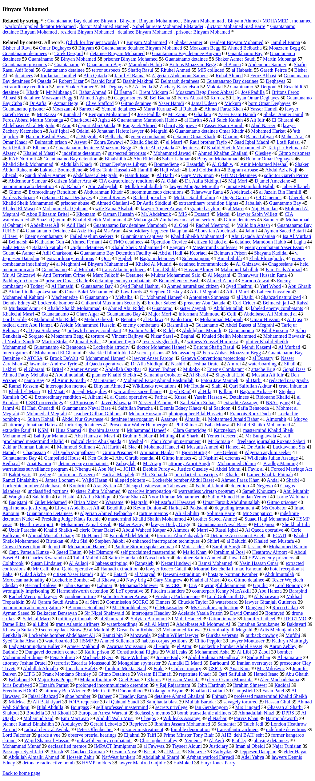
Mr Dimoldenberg (130, 607)
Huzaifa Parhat (54, 685)
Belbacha (114, 136)
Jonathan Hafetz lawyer (120, 131)
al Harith (192, 120)
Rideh (169, 330)
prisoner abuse (75, 203)
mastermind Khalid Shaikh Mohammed (147, 518)
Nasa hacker (157, 557)
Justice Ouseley (192, 469)
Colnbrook (12, 563)
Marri (202, 530)
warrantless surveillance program (35, 469)
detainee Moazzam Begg (48, 97)
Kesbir (150, 751)
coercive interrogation (149, 491)
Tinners (162, 602)
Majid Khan (195, 552)
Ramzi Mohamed (215, 563)
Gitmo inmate (222, 618)
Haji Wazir (170, 169)
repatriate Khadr (195, 674)
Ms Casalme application (214, 607)
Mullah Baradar (200, 701)
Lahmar (105, 585)
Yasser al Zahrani (155, 402)
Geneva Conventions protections (213, 358)
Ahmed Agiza (93, 97)
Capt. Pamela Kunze (29, 552)
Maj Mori (237, 180)
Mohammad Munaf (21, 746)
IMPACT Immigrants (115, 746)
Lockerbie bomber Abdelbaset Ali (61, 635)
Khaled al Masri (18, 313)
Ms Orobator (274, 507)
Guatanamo (206, 325)
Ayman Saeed (16, 613)
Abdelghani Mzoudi (201, 330)
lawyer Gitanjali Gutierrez (271, 602)
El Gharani (282, 120)
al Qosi (181, 225)
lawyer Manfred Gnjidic (142, 762)
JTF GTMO (294, 618)
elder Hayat (295, 751)
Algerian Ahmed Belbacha (106, 513)
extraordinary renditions (70, 258)
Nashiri (178, 363)
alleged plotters (130, 480)
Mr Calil (41, 568)
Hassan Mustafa (184, 679)
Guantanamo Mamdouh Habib (147, 120)
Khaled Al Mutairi (153, 264)
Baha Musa (13, 247)
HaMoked (183, 762)
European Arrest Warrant (102, 712)
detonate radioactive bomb (48, 762)
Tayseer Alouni (187, 746)
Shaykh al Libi (229, 374)
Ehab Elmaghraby (267, 258)
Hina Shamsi (68, 430)
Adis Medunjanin (277, 629)
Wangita (17, 496)
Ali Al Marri (156, 624)
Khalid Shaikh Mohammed (263, 424)
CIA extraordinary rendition (126, 180)
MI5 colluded (211, 70)
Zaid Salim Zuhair (198, 402)
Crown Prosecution (21, 546)
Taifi (151, 735)
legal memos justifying (25, 507)
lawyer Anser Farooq (152, 358)
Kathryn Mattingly (290, 640)
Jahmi (251, 230)
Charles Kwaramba (47, 557)
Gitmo (15, 192)
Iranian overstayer (254, 663)
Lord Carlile (14, 319)
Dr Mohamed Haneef (161, 297)
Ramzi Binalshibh (20, 480)
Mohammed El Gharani (58, 352)
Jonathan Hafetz (82, 668)
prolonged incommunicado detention (112, 685)
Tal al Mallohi (87, 557)
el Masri (174, 142)
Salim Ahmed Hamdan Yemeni (238, 496)
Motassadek (193, 546)
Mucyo (301, 419)
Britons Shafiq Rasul (213, 347)
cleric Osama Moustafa (230, 679)
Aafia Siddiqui (97, 496)
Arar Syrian (104, 485)
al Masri (172, 751)
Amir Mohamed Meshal (264, 164)
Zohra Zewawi (108, 142)
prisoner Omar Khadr (67, 280)
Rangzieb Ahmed (140, 125)
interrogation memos (66, 385)
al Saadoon (220, 408)
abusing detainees (271, 740)
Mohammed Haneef (105, 358)
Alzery (9, 153)
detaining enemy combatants (123, 280)
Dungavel (255, 607)
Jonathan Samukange (259, 624)
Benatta (128, 319)
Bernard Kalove (41, 585)
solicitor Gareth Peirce (286, 175)
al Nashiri (208, 458)
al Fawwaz (154, 746)
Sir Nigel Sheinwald (104, 613)
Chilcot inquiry (186, 668)
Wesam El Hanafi (154, 674)
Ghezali (10, 175)
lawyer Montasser (246, 640)
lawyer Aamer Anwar (162, 208)
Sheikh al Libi (296, 524)
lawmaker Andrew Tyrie (53, 363)
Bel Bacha (160, 97)
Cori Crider (244, 302)
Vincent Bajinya (127, 336)
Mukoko (191, 369)
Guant (8, 253)
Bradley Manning (280, 463)
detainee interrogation (132, 419)
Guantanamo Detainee (48, 230)
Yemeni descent (222, 435)
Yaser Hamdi (171, 103)
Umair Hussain (265, 319)
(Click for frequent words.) (92, 42)
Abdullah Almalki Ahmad (33, 757)
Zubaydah (126, 463)
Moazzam (62, 108)
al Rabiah (187, 108)
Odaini (83, 131)
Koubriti (77, 485)
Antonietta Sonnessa (209, 297)
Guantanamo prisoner (23, 108)
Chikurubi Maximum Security (111, 302)
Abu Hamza (270, 591)
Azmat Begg (66, 103)
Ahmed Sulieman (117, 640)
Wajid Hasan (94, 480)
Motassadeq (183, 352)
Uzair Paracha (22, 530)
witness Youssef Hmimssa (212, 341)
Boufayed (274, 613)
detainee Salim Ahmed (199, 557)
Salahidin (41, 496)
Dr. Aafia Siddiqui (203, 180)
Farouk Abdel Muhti (130, 535)
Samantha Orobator (163, 374)
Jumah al (72, 114)
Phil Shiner (186, 424)
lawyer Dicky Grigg (170, 524)
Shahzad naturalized (281, 297)
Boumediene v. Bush (179, 280)
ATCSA (34, 358)
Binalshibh (115, 158)
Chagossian (34, 452)
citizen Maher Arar (72, 180)
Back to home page (21, 773)
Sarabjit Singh (226, 546)
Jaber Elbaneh (295, 186)
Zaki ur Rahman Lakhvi (26, 446)
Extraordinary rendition (57, 397)
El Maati (56, 391)
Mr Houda (194, 385)
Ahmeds (181, 530)
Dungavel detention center (51, 651)
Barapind (298, 591)
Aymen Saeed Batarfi (285, 230)
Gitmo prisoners (294, 153)
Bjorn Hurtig (194, 452)
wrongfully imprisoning (25, 591)
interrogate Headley (151, 613)
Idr (103, 574)
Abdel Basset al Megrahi (249, 325)
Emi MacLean (75, 718)
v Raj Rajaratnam (173, 685)
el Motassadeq (169, 607)
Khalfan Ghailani (208, 690)
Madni (223, 214)
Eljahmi (132, 735)
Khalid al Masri (205, 579)
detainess (190, 147)
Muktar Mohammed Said (176, 275)
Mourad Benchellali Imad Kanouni (228, 568)
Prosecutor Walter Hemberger (138, 424)
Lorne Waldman (292, 496)
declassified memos (67, 746)
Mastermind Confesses (214, 247)
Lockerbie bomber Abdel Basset (230, 646)
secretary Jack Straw (61, 629)
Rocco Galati (285, 607)
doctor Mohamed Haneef (104, 26)
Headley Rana (133, 696)
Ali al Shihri (187, 513)
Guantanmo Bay (285, 203)
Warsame (114, 502)
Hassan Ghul (277, 701)
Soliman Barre (221, 513)
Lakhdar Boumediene (61, 169)
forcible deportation (190, 729)
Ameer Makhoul (83, 646)
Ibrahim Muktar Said (125, 668)
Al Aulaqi (78, 563)
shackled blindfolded (109, 352)
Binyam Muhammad (203, 20)
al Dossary (263, 358)
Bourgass (80, 707)
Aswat (80, 142)
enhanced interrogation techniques (166, 541)
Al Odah (169, 180)
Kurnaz (217, 97)
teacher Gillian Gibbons (98, 413)
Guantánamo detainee (186, 59)
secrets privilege (171, 707)
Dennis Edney (16, 302)
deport (54, 546)
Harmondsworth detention (82, 591)
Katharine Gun (49, 241)
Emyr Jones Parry (217, 762)
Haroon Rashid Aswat (47, 136)
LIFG (29, 674)
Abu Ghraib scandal (135, 458)
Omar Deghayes (55, 47)
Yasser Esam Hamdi (224, 125)
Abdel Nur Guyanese (82, 419)
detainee (10, 92)
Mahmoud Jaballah (239, 269)
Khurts (154, 679)
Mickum (232, 103)
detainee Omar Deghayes (67, 197)
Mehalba (124, 297)
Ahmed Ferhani (86, 241)
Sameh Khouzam (259, 491)
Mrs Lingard (247, 707)
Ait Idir (257, 120)
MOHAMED (275, 20)
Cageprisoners (128, 97)
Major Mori (159, 313)
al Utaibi (245, 297)
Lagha (299, 241)
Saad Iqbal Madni (251, 142)
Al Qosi (294, 319)
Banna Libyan (260, 136)
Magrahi (139, 502)
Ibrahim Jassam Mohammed (182, 724)
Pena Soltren (62, 657)
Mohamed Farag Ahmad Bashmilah (158, 380)
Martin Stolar (55, 341)
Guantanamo (66, 64)
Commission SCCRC (127, 602)
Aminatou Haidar (157, 452)
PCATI (279, 535)
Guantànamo (54, 269)
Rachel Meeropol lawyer (33, 596)
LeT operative (129, 591)
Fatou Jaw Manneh (219, 380)
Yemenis (193, 740)
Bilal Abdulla (50, 707)
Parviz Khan (246, 718)
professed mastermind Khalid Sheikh (270, 696)
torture (97, 336)
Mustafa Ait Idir (268, 374)
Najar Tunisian (286, 746)
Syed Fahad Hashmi (140, 286)
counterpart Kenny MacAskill (221, 591)
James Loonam (60, 480)
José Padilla (253, 92)
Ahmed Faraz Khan (240, 480)
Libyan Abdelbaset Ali (77, 507)
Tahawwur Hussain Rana (262, 275)
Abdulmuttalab (279, 574)
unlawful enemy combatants (104, 740)
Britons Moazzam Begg (192, 64)
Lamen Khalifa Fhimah (270, 474)
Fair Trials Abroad (283, 269)
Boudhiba (116, 507)
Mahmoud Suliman (76, 446)
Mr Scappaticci (258, 513)
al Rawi (10, 236)
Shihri (213, 541)
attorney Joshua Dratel (24, 663)
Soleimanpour (196, 258)
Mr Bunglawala (260, 435)
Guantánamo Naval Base (86, 408)
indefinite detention (81, 153)
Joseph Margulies (89, 391)
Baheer (105, 696)
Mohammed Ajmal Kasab (86, 524)
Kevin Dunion (147, 507)
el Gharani (34, 369)
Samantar (226, 724)
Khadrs (232, 474)
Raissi (303, 302)
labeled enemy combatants (277, 308)
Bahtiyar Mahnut (50, 435)
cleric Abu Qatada (156, 147)
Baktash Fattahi (47, 247)
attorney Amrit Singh (189, 463)
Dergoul (269, 86)
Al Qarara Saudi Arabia (55, 602)
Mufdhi (292, 635)
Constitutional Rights (137, 651)
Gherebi (297, 197)
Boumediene (166, 164)
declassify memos (152, 712)
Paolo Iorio (181, 319)
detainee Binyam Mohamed (145, 31)
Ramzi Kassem (23, 385)
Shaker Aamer (188, 42)
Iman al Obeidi (250, 746)
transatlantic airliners (238, 729)
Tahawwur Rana (207, 192)
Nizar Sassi (162, 336)
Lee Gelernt (225, 452)
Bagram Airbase (256, 391)
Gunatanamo (46, 347)
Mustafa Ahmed (202, 446)
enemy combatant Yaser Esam (274, 247)
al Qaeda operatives (104, 363)
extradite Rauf (16, 430)
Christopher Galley (158, 740)
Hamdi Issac (137, 175)
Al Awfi (216, 740)
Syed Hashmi (239, 286)
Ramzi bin (112, 635)
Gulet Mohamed (50, 502)
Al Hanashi (62, 286)
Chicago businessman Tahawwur (155, 485)
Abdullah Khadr (76, 164)
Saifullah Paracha (135, 408)
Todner (37, 286)
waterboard (226, 602)
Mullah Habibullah (143, 186)
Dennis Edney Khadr (180, 408)
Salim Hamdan (123, 557)
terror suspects (106, 70)
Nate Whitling (135, 657)
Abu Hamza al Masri (94, 435)
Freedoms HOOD (19, 690)
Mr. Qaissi (264, 524)
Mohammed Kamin (288, 546)
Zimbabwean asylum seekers (188, 219)
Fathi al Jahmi (209, 485)
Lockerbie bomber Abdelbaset (32, 485)
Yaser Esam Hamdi (237, 114)
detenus (232, 458)
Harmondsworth (282, 718)
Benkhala (11, 635)
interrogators (15, 352)
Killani (225, 391)
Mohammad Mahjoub (221, 319)
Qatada (44, 81)
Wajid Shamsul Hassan (47, 740)
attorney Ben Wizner (65, 690)
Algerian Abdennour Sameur (180, 75)
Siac (132, 446)
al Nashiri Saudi (18, 341)
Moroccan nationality (23, 579)
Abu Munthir (296, 491)
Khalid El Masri (24, 391)
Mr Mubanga (59, 92)
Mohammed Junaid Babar (233, 419)
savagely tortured (241, 701)
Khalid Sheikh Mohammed (233, 147)
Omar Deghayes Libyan (123, 164)
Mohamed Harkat (268, 131)
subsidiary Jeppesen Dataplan (158, 230)
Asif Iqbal (59, 131)
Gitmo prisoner (282, 502)
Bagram (177, 247)
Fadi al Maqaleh (118, 474)
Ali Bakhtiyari (47, 701)
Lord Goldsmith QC (227, 596)
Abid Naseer (263, 125)
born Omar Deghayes (270, 103)
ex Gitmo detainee (246, 579)
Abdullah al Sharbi (160, 757)
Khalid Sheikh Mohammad (197, 236)
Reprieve (138, 724)
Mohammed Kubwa (182, 629)
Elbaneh (41, 147)
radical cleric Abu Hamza (27, 325)
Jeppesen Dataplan (258, 751)
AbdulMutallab (228, 308)
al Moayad (144, 574)
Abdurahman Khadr (103, 192)
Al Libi (244, 651)
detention (240, 485)
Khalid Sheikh (144, 142)
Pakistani (198, 507)
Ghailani (202, 114)
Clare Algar (87, 313)
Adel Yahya (252, 757)
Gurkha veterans (222, 635)
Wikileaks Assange (182, 718)
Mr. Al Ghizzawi (18, 275)
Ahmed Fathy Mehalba (25, 374)
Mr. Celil (102, 690)
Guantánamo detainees (24, 53)
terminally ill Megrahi (230, 629)
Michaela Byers (98, 657)
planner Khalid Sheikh (114, 374)
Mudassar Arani (24, 308)
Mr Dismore (101, 552)
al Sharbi (191, 435)
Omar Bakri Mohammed (89, 291)
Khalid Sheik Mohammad (27, 164)
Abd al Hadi (170, 253)
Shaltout (10, 712)
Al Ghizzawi (248, 264)
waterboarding (262, 363)
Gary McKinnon (197, 175)
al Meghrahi (68, 264)
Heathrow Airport (269, 552)
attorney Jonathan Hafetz (33, 424)
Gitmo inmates (176, 458)
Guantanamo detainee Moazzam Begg (93, 147)
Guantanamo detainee (63, 70)
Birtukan (54, 541)
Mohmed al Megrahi (46, 413)
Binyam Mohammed (159, 20)
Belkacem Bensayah (57, 613)
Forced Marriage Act (291, 469)
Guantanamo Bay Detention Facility (115, 253)
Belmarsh (18, 241)
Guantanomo (241, 330)
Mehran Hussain (145, 413)
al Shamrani (111, 618)
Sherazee (197, 751)
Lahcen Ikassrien (273, 291)
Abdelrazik (241, 192)
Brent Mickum (153, 92)
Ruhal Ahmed (229, 75)
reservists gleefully (161, 341)
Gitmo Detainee (114, 674)
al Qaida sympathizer (74, 452)
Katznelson (225, 430)
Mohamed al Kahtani (23, 297)
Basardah (195, 164)
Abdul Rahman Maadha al (214, 657)
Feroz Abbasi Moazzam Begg (232, 352)
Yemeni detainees (119, 108)
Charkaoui (80, 120)
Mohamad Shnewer (139, 585)
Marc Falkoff (106, 275)
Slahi (217, 385)
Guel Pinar (129, 679)
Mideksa (17, 701)
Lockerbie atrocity (111, 347)
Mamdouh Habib (145, 64)
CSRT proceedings (44, 402)
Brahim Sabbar (137, 435)
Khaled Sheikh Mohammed (229, 336)
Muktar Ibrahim (95, 679)
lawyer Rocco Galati (166, 568)
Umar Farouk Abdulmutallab (231, 502)
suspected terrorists (127, 153)
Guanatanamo (55, 313)
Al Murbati (289, 347)
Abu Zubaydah (103, 186)
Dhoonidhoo (130, 690)
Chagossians (280, 264)
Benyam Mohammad (218, 158)
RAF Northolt (22, 158)
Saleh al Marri (37, 618)
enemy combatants (141, 325)
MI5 (182, 214)
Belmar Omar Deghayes (269, 158)
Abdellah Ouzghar (123, 369)
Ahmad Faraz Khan (223, 108)
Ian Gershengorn (211, 707)
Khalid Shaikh (58, 530)
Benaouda (76, 347)
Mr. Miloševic (271, 668)
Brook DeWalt (64, 358)
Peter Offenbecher (95, 729)
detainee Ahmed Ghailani (179, 696)
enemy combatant (148, 136)
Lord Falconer (16, 735)
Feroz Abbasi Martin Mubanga (32, 120)
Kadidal (282, 685)
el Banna (232, 64)
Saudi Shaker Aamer (45, 175)
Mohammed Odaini (236, 463)
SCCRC (173, 585)
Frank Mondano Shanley (66, 674)
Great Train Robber (136, 629)
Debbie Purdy (156, 469)
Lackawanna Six (289, 446)
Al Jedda (143, 86)
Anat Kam (239, 668)
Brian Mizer (86, 502)
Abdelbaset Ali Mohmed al (270, 313)
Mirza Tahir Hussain (110, 169)
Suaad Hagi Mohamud (267, 518)
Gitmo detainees (240, 219)
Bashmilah (177, 325)
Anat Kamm (39, 463)
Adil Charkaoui (57, 253)
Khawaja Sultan (18, 629)
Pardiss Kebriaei (18, 197)
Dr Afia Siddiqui (147, 363)
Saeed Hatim (69, 552)
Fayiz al (256, 469)
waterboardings (122, 624)
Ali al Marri (237, 291)
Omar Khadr (14, 142)
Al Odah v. (222, 164)
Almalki (193, 419)
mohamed (302, 20)
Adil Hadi (76, 225)
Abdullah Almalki (40, 668)
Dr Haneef (92, 535)
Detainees (239, 397)
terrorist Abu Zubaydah (180, 535)
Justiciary (218, 746)
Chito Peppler (208, 640)
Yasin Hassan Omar (258, 563)
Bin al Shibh (229, 258)
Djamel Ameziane (272, 180)
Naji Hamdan (264, 208)
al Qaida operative (75, 568)
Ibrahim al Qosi (229, 552)
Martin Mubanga (279, 59)
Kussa (180, 397)
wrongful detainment (224, 585)
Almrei (234, 363)
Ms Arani (112, 230)
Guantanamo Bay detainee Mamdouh (130, 225)
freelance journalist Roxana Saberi (271, 441)
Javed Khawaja (116, 402)
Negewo (265, 485)
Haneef (233, 446)
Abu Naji (107, 469)
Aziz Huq (86, 230)
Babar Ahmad (92, 92)
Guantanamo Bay (104, 64)
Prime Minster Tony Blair (188, 735)
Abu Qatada (95, 75)
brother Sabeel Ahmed (215, 518)
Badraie (10, 651)
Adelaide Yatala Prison (200, 613)
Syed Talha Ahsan (20, 640)
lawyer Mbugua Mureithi (194, 186)
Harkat (175, 507)
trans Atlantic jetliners (124, 269)
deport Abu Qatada (96, 125)
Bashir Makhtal (138, 81)
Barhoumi (219, 663)
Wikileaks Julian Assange (273, 458)
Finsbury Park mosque (177, 596)
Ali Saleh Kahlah (226, 120)
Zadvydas (222, 751)
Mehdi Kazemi (256, 347)
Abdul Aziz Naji (281, 169)
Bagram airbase (242, 169)
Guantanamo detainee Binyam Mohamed (141, 47)
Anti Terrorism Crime (63, 275)
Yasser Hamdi (263, 108)
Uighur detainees (87, 247)
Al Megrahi (219, 275)
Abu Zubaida (154, 474)
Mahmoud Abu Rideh (55, 319)
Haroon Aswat (255, 280)
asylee (45, 474)
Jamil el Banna (285, 42)
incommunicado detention (28, 186)
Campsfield (243, 690)
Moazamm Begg (67, 336)
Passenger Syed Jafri (22, 751)
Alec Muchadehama (279, 679)
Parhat (160, 397)
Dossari (201, 214)
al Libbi (40, 624)
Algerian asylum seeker (268, 452)
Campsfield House (62, 458)
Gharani (231, 136)
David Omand (244, 613)
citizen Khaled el (210, 241)
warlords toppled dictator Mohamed (40, 26)
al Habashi (242, 70)
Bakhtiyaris (20, 474)
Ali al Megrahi (204, 291)
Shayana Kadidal (271, 253)
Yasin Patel (273, 690)
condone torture (80, 596)
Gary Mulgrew (168, 579)
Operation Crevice (169, 241)
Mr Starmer (104, 380)
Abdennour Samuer (267, 64)
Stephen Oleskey (166, 291)
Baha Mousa (217, 424)
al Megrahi (87, 136)
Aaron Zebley (282, 646)
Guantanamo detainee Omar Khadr (209, 131)
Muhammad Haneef (146, 430)
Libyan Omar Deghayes (255, 97)
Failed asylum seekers (92, 236)
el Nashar (217, 718)
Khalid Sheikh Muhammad (99, 219)
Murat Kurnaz (157, 108)
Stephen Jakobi (110, 541)
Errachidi (293, 86)
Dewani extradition (182, 574)
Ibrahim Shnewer (250, 685)
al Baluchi (236, 541)
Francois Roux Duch (250, 413)
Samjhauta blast (162, 701)
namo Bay (34, 380)
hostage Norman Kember (232, 574)
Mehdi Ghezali (99, 319)
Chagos (148, 718)
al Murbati (84, 269)
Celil (232, 313)
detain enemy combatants (83, 463)
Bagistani (18, 502)
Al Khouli (61, 712)
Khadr (32, 92)
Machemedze (64, 297)
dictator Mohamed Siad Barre (236, 26)
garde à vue (49, 735)
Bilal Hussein (274, 330)
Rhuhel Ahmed (175, 70)
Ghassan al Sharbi (285, 707)
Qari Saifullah (232, 674)
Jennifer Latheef (259, 618)
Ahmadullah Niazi (256, 712)
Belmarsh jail (276, 302)
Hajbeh (125, 258)
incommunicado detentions (157, 192)
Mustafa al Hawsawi (175, 502)
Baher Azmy (131, 524)
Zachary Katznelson (179, 86)
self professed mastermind (122, 707)
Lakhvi (9, 369)
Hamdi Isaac (265, 674)
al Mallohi (99, 629)
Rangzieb (144, 563)
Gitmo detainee (136, 103)
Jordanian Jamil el (58, 75)
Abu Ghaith (297, 674)
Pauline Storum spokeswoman (144, 546)
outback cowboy (261, 635)
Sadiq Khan (258, 657)
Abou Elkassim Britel (47, 214)
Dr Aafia (38, 103)
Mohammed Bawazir (284, 336)
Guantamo (162, 308)
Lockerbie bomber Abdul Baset (183, 480)
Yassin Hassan (208, 397)
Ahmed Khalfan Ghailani (223, 153)
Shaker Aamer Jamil (283, 114)
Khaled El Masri (18, 208)
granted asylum (205, 208)
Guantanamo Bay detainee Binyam (81, 20)
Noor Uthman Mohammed (174, 496)
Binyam (127, 20)
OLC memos (268, 197)
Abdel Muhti (228, 469)
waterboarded (58, 640)
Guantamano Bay (123, 313)
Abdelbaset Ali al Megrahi (28, 125)
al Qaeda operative (128, 397)
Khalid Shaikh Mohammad (74, 308)
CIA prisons (82, 402)
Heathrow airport (37, 524)
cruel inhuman (293, 385)
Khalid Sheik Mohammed (136, 247)
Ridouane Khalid (273, 397)
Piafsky (239, 740)
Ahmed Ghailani (112, 203)
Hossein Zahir (80, 757)
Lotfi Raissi (288, 142)
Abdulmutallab (70, 374)
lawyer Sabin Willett (257, 214)
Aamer (28, 253)
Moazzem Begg (284, 47)
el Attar (184, 646)
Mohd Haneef (187, 618)
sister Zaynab (193, 308)
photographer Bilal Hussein (196, 413)
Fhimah (219, 696)
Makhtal (214, 86)
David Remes (112, 197)
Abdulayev (71, 724)
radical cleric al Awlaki (47, 729)
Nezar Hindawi (176, 563)
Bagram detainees (157, 258)
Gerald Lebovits (106, 724)
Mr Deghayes (114, 86)
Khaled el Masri (39, 153)
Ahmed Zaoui (220, 280)
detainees (24, 75)
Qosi (106, 258)
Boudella (35, 712)
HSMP (86, 640)
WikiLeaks (176, 651)
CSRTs (215, 668)
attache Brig (263, 369)
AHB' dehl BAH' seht (242, 735)
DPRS (288, 712)
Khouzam (85, 214)
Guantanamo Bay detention (70, 158)
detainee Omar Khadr (194, 136)
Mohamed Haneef (161, 446)
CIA (193, 585)
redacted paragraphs (289, 380)
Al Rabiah (71, 186)
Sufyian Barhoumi (149, 618)
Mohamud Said (38, 718)
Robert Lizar (71, 81)
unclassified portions (48, 491)
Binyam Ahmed (243, 20)
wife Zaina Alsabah (114, 208)
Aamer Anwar (84, 369)
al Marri (236, 208)
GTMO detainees (126, 241)
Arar (66, 125)
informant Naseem (76, 474)
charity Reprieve (180, 125)
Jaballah (253, 203)
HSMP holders (96, 762)
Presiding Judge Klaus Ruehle (71, 518)
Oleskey (263, 153)
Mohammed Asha (212, 651)
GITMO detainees (239, 175)
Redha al (11, 463)
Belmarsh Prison (230, 253)
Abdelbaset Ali (44, 225)
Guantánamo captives (142, 236)
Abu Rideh (144, 158)
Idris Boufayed (17, 685)
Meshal (136, 441)
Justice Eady (168, 657)
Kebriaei (198, 253)
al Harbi (161, 646)
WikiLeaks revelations (154, 385)
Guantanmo (96, 297)
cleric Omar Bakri (97, 530)
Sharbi (292, 480)
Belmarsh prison (50, 142)
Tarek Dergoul (68, 53)
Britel (57, 369)
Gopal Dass (293, 369)
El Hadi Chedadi (38, 408)
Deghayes (275, 81)
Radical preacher (149, 197)
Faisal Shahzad (43, 696)
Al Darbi (165, 175)
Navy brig (136, 579)
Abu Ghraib (299, 286)
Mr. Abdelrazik (156, 214)
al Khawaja (108, 579)
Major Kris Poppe (55, 679)
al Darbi (254, 380)
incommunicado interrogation (31, 607)
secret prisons (151, 352)
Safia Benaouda (253, 408)
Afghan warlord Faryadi (210, 757)
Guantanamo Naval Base (222, 524)
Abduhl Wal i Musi (115, 718)
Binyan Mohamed (78, 59)
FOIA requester (83, 701)
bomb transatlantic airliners (204, 712)
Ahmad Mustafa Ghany (51, 535)
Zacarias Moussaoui (126, 646)
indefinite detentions (286, 729)
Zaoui (264, 651)
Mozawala (140, 635)
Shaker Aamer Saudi (235, 59)
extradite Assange (241, 402)
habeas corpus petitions (164, 640)
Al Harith (111, 446)
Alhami (95, 397)
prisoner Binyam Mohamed (203, 31)
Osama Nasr (124, 751)
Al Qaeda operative (264, 530)
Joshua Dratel (206, 363)
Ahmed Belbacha (245, 47)
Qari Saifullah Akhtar (250, 385)
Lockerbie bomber (56, 302)
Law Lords (131, 291)
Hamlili (144, 169)
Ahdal (273, 480)
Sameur (86, 108)
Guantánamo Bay (245, 53)
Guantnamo (241, 86)
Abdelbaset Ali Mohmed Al (203, 624)
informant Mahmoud (199, 313)
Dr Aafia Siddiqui (154, 203)
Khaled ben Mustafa (274, 541)
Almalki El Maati (185, 663)
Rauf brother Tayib (208, 142)
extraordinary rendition (25, 86)
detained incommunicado (204, 264)
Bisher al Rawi (17, 47)
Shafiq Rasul (140, 70)
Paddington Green (20, 280)
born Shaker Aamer (74, 86)
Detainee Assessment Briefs (237, 535)
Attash (56, 751)
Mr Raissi (46, 114)
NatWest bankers (118, 757)
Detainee (135, 275)
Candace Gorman (87, 751)
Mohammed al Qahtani (65, 208)
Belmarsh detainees (180, 81)
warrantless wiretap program (206, 491)
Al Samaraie (289, 657)
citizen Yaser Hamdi (73, 574)
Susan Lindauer (46, 563)
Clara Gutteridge (189, 430)
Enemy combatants (43, 236)
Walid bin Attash (253, 225)
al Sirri (92, 602)
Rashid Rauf (103, 81)
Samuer (270, 219)
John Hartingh (212, 685)
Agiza (104, 120)
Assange (169, 419)
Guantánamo (41, 59)
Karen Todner (162, 369)
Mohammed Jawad (172, 153)
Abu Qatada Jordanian (253, 236)
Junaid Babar (88, 341)
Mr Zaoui (177, 114)
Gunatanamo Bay (19, 458)
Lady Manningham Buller (34, 646)
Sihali (289, 363)
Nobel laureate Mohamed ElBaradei (167, 26)
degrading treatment (234, 507)
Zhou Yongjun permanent (175, 441)
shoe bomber (77, 696)
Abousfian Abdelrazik (216, 230)
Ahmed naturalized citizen (193, 286)
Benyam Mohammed (109, 114)
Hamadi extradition (120, 568)
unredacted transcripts (196, 474)
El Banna (123, 92)
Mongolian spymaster (139, 663)
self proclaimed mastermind (148, 552)
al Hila (204, 391)
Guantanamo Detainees (50, 513)
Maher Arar (292, 136)
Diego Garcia (235, 197)
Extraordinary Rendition (53, 192)
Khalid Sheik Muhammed (27, 203)
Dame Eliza (14, 624)
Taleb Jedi (253, 724)
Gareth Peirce (273, 70)
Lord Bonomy (289, 585)
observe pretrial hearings (92, 735)
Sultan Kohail (40, 419)
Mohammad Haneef (87, 546)
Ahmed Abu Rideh (126, 308)
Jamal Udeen (204, 103)
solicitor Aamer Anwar (125, 596)
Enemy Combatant (225, 369)
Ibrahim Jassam (104, 430)
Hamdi (9, 452)
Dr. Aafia (256, 446)
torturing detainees (83, 424)
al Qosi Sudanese (43, 330)
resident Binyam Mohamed (87, 31)
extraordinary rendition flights (208, 203)
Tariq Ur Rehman (285, 147)
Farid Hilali (13, 147)
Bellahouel (19, 679)
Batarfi (120, 574)
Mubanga (143, 219)
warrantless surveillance (137, 391)
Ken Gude (98, 458)
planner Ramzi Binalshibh (28, 724)
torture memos (153, 513)
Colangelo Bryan (166, 690)
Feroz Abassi (190, 97)
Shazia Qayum (51, 219)
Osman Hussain (118, 214)
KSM (43, 430)
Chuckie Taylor (193, 602)
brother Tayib (122, 341)
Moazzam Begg (205, 47)
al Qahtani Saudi (122, 701)
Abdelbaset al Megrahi (95, 175)
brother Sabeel (162, 302)
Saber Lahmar (176, 158)
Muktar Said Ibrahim (194, 197)
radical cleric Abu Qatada (96, 441)
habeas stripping (111, 563)
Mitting (167, 435)
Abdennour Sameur (27, 180)
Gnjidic (260, 585)
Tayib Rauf (180, 391)
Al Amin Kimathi (68, 380)
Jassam (254, 546)
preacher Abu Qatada (204, 302)
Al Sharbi (198, 374)
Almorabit (276, 419)
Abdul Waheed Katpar (144, 530)
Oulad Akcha (33, 574)
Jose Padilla (149, 114)
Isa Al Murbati (296, 236)
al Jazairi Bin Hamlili (280, 192)
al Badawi (153, 319)
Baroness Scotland (86, 607)
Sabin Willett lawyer (178, 635)
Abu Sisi (79, 541)
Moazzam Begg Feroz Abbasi (205, 92)
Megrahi (159, 131)
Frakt (159, 668)
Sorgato (35, 336)
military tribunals (75, 618)
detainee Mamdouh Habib (260, 241)
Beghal (187, 336)
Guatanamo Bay (97, 286)
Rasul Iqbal (226, 530)
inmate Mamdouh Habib (250, 186)
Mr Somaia (219, 441)
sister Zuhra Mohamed (98, 491)
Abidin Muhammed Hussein (87, 325)
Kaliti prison (97, 651)
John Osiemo (77, 585)
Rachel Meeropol (213, 225)
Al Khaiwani (266, 596)
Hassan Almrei (198, 269)
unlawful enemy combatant (94, 330)
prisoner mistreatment (141, 729)
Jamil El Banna (129, 75)
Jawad (235, 557)
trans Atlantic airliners (77, 624)
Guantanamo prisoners (24, 64)
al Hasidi (67, 496)
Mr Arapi (152, 463)
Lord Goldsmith (204, 169)
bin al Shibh (165, 269)
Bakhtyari (296, 624)
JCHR (129, 469)
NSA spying (278, 402)
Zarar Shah (130, 496)
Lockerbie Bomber (70, 579)
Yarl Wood (270, 286)
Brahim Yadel (142, 330)
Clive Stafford (100, 103)
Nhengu (83, 469)
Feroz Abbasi (263, 75)
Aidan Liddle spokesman (33, 291)
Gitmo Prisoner (117, 452)
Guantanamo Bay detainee (232, 81)
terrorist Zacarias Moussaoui (82, 663)
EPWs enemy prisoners (271, 557)
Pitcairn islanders (168, 591)
